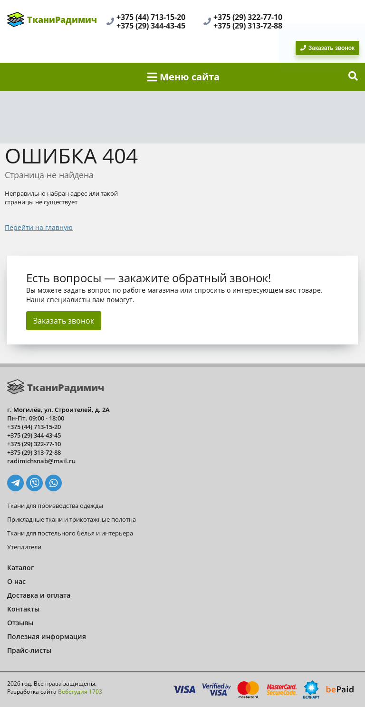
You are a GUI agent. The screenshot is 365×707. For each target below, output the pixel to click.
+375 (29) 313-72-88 (247, 25)
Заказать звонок (63, 320)
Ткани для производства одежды (55, 505)
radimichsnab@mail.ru (41, 461)
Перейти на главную (39, 227)
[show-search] (353, 77)
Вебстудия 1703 (80, 692)
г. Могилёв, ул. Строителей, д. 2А (58, 409)
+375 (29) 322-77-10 (247, 17)
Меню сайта (183, 76)
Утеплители (24, 547)
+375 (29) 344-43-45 (150, 25)
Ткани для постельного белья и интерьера (70, 533)
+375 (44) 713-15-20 (150, 17)
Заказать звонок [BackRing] (327, 48)
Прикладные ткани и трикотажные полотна (71, 519)
